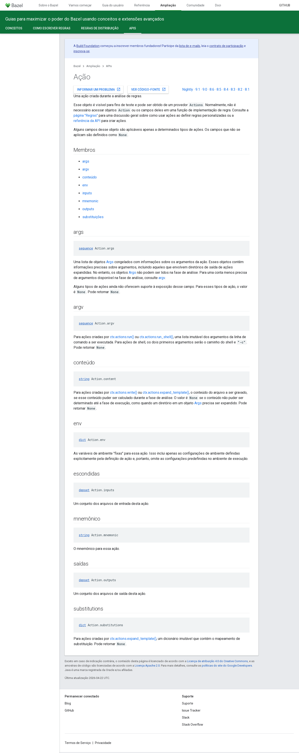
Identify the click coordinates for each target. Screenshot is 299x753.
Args (110, 262)
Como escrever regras (51, 28)
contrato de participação (226, 46)
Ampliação (93, 66)
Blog (68, 703)
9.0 (204, 89)
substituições (93, 217)
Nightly (187, 89)
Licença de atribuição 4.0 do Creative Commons (217, 661)
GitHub (284, 5)
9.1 (197, 89)
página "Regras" (86, 115)
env (85, 185)
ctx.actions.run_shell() (156, 337)
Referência (142, 5)
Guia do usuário (113, 5)
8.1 (247, 89)
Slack (185, 717)
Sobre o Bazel (48, 5)
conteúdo (89, 177)
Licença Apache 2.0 (147, 665)
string (84, 379)
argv (85, 169)
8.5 (219, 89)
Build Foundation (88, 46)
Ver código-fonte (148, 89)
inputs (87, 193)
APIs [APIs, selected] (132, 28)
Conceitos (13, 28)
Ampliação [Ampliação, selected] (168, 5)
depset (84, 490)
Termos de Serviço (78, 743)
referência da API (87, 121)
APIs (109, 66)
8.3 (233, 89)
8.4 (226, 89)
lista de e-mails (189, 46)
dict (82, 440)
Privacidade (103, 743)
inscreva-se (82, 51)
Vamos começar (80, 5)
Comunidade (195, 5)
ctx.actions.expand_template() (166, 392)
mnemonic (90, 201)
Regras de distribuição (100, 28)
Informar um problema (99, 89)
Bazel (77, 66)
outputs (88, 209)
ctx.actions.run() (122, 337)
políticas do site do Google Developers (227, 665)
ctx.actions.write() (123, 392)
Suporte (187, 703)
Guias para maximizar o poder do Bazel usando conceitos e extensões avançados (84, 19)
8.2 (240, 89)
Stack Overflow (192, 724)
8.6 (212, 89)
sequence (86, 248)
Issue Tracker (191, 710)
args (85, 161)
